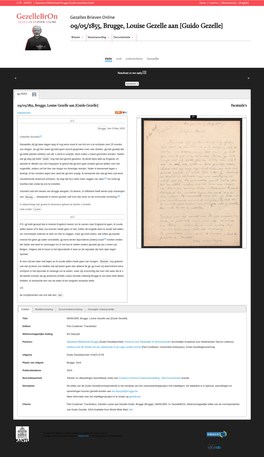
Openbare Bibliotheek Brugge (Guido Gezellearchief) (64, 3)
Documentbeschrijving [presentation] (70, 309)
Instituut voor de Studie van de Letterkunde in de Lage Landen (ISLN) (104, 347)
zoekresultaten (134, 59)
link (131, 409)
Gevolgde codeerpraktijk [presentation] (101, 309)
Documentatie (122, 37)
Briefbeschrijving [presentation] (44, 309)
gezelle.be (134, 396)
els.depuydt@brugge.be (125, 391)
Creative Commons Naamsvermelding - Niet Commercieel (150, 378)
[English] (244, 3)
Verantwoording (97, 37)
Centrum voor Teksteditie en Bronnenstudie (148, 341)
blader (108, 59)
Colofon (213, 3)
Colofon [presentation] (25, 309)
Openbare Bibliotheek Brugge (82, 341)
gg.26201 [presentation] (22, 93)
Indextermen (24, 112)
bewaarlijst (153, 59)
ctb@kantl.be (83, 436)
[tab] (27, 95)
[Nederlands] (228, 3)
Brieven (75, 37)
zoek (119, 59)
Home (202, 3)
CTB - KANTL (24, 3)
